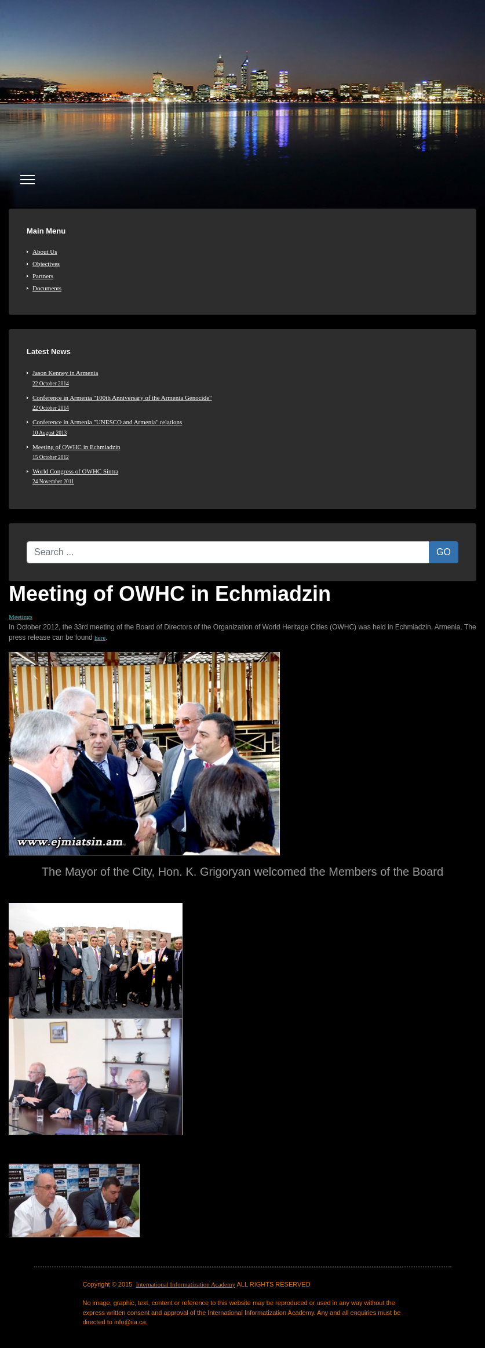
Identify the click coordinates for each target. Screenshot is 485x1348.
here (99, 637)
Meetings (20, 616)
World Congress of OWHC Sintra (245, 476)
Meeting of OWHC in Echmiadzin (245, 452)
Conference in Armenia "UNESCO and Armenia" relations (245, 427)
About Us (44, 251)
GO (443, 552)
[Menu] (27, 179)
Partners (42, 275)
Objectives (46, 263)
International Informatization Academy (185, 1284)
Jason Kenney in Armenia (245, 378)
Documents (46, 288)
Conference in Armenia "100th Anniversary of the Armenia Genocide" (245, 402)
